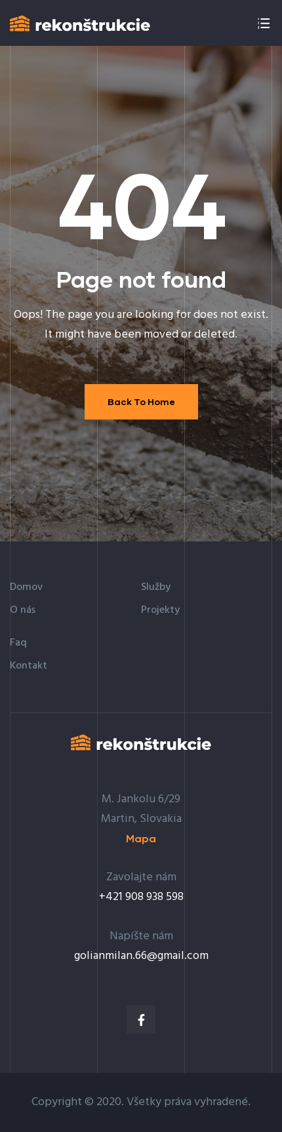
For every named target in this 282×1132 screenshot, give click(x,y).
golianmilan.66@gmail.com (141, 956)
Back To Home (141, 401)
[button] (141, 838)
